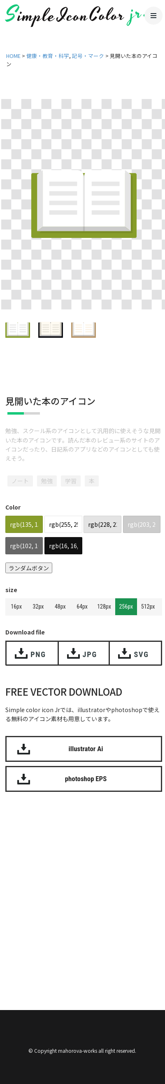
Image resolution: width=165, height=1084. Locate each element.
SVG (141, 654)
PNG (38, 654)
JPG (90, 654)
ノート (20, 481)
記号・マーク (88, 56)
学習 (71, 481)
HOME (13, 56)
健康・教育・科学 (47, 56)
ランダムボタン (29, 568)
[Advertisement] (82, 890)
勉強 (47, 481)
